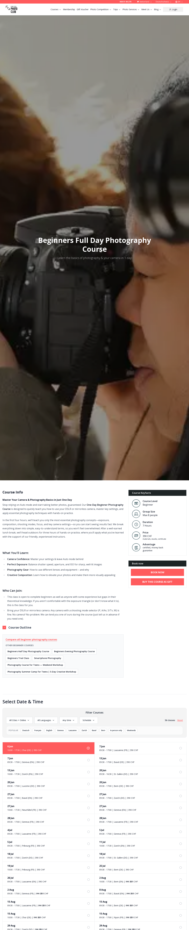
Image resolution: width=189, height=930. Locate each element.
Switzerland (144, 1)
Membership (69, 9)
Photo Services (131, 9)
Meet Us (146, 9)
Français (37, 730)
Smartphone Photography (47, 658)
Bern (103, 730)
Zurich (84, 730)
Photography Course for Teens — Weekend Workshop (35, 665)
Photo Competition (100, 9)
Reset (180, 720)
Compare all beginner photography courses (31, 639)
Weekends (131, 730)
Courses (56, 9)
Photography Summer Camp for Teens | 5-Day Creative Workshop (42, 671)
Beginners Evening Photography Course (74, 651)
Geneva (60, 730)
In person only (116, 730)
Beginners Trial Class (18, 658)
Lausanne (73, 730)
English (49, 730)
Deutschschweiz (164, 1)
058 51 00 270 (125, 2)
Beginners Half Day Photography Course (28, 651)
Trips (117, 9)
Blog (157, 9)
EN (179, 1)
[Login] (173, 9)
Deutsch (25, 730)
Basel (94, 730)
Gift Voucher (83, 9)
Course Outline (17, 627)
